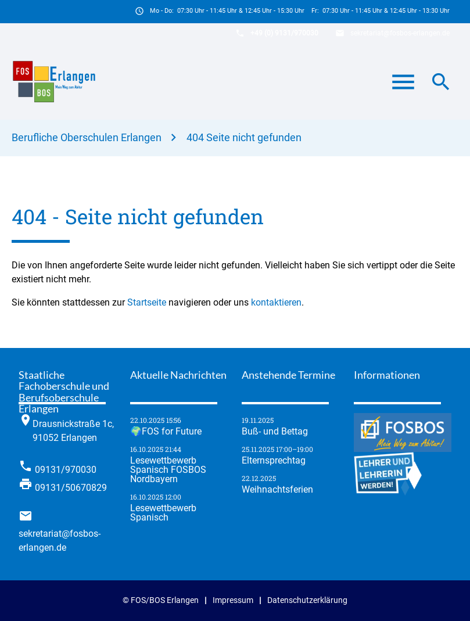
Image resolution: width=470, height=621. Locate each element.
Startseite (146, 302)
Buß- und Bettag (275, 431)
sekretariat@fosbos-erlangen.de (400, 33)
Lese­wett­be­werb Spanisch (163, 513)
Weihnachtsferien (277, 489)
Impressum (233, 600)
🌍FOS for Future (166, 431)
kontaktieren (276, 302)
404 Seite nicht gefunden (244, 137)
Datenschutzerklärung (307, 600)
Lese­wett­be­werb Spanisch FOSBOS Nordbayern (168, 470)
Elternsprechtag (274, 460)
